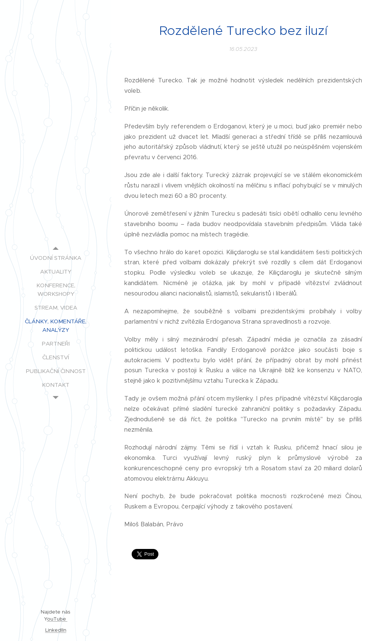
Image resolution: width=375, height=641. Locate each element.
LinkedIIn (55, 630)
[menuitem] (55, 258)
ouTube (57, 619)
